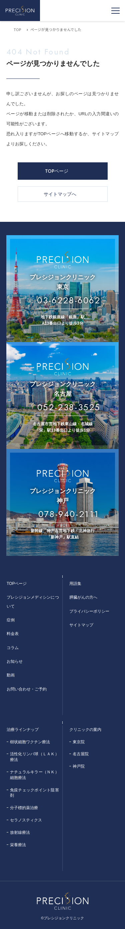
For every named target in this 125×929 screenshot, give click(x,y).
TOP (17, 29)
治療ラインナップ (23, 729)
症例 (11, 620)
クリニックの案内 (85, 729)
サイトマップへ (60, 194)
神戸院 (79, 766)
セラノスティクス (26, 820)
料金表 (13, 633)
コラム (13, 647)
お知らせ (15, 661)
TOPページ (56, 171)
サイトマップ (81, 625)
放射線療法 (20, 832)
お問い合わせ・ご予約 (27, 689)
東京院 (79, 742)
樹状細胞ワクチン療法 (30, 742)
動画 (11, 675)
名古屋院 (81, 754)
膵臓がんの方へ (83, 597)
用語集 (75, 583)
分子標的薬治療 (24, 807)
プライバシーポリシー (89, 611)
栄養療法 (18, 844)
